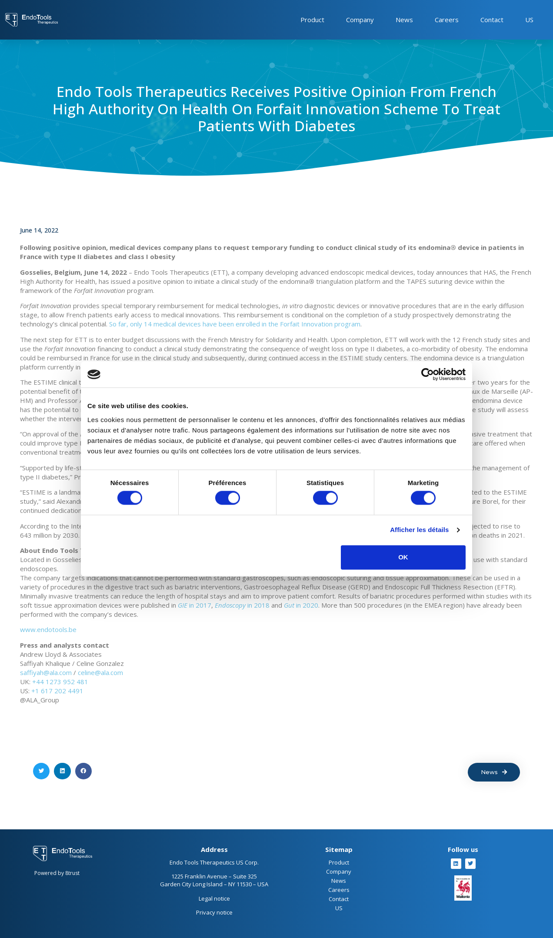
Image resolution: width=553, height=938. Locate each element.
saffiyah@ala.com (46, 672)
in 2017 (194, 605)
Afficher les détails (419, 530)
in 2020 (301, 605)
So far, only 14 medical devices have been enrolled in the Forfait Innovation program (234, 323)
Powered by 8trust (57, 873)
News (404, 19)
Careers (447, 19)
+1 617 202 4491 (57, 690)
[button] (41, 771)
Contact (491, 19)
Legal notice (214, 898)
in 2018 (242, 605)
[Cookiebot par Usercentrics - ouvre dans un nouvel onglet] (428, 374)
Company (360, 19)
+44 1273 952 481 (60, 681)
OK (403, 557)
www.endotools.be (48, 629)
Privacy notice (214, 912)
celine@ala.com (100, 672)
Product (312, 19)
